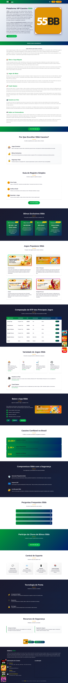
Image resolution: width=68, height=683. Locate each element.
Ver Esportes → (53, 369)
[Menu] (50, 2)
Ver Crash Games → (15, 387)
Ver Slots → (10, 370)
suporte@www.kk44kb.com (13, 668)
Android (15, 420)
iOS (8, 420)
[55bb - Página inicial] (9, 2)
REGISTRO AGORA (34, 202)
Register (59, 1)
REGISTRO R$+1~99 (11, 36)
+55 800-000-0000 (12, 671)
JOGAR (57, 321)
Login (53, 1)
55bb (30, 8)
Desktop (23, 420)
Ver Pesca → (38, 369)
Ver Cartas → (24, 369)
